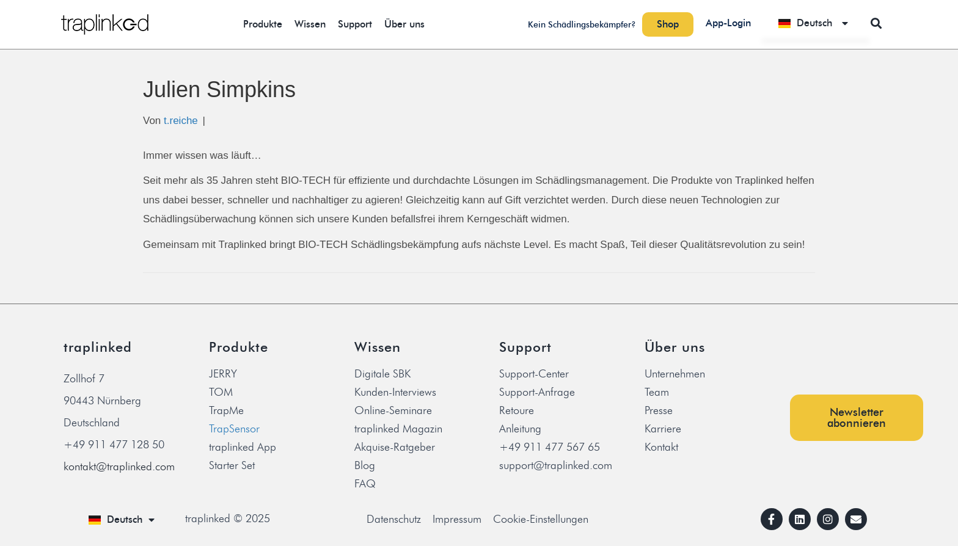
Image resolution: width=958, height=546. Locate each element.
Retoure (516, 410)
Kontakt (661, 447)
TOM (221, 392)
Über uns (404, 24)
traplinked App (242, 447)
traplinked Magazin (398, 428)
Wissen (310, 24)
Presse (659, 410)
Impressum (457, 519)
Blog (364, 465)
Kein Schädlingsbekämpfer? (582, 25)
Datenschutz (394, 519)
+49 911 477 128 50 (114, 444)
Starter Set (232, 465)
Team (657, 392)
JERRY (223, 373)
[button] (876, 23)
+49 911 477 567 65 (549, 447)
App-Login (728, 23)
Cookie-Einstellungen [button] (540, 519)
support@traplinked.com (555, 465)
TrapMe (226, 410)
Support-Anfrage (537, 392)
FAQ (365, 483)
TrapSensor (234, 428)
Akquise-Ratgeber (394, 447)
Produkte (262, 24)
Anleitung (520, 428)
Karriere (663, 428)
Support (355, 24)
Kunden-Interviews (395, 392)
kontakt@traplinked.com (119, 466)
